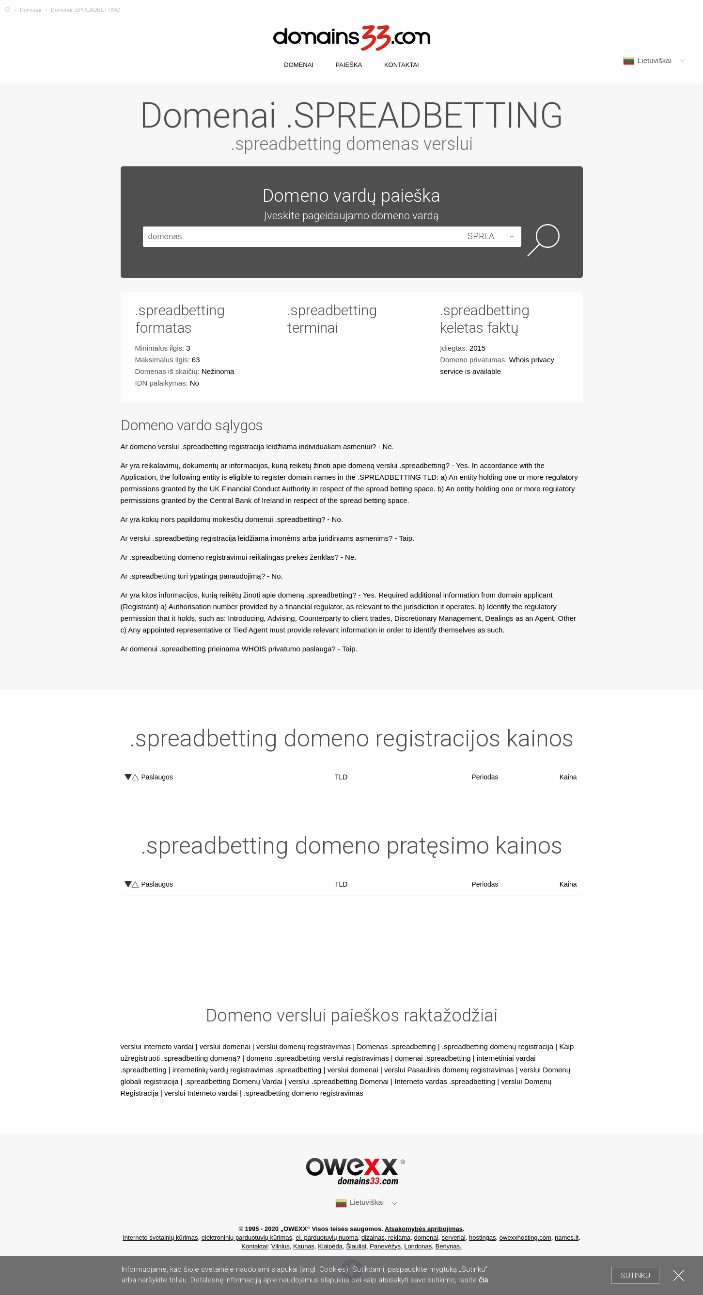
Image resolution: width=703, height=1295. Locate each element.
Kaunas (303, 1246)
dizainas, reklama (385, 1237)
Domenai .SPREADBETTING (85, 10)
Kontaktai (254, 1246)
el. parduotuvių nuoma (327, 1237)
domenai (426, 1237)
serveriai (454, 1237)
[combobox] (492, 237)
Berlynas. (449, 1246)
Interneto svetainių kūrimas (160, 1237)
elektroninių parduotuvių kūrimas (247, 1237)
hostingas (482, 1237)
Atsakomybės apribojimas (424, 1228)
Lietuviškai (647, 60)
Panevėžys (385, 1246)
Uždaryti (678, 1275)
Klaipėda (330, 1246)
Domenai (30, 10)
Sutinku (635, 1275)
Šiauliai (356, 1246)
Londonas (418, 1246)
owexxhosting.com (525, 1237)
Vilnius (280, 1246)
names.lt (566, 1237)
